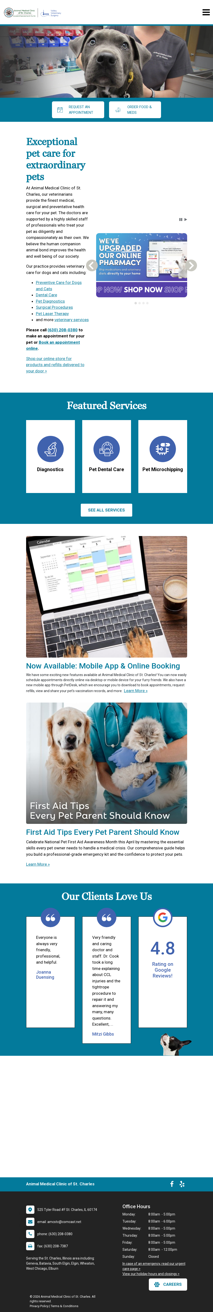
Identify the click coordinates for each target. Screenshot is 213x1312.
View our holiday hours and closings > (151, 1274)
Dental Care (46, 294)
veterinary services (71, 319)
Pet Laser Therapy (52, 313)
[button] (180, 219)
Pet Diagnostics (50, 301)
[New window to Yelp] (182, 1185)
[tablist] (141, 303)
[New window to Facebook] (172, 1185)
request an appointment (75, 110)
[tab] (135, 303)
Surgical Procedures (54, 307)
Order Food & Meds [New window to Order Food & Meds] (133, 110)
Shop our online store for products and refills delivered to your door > (55, 364)
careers (168, 1284)
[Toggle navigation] (206, 12)
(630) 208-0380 (63, 329)
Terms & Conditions (64, 1306)
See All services (106, 510)
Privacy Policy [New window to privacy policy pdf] (39, 1306)
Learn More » (136, 690)
